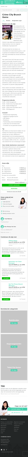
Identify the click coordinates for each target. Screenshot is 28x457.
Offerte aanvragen (14, 185)
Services (3, 431)
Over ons (16, 429)
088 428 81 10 (6, 202)
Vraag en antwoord (18, 424)
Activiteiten (16, 427)
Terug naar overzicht (6, 10)
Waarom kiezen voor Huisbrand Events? (10, 394)
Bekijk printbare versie (8, 214)
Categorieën (17, 425)
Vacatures (3, 429)
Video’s (15, 431)
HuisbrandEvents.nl (9, 2)
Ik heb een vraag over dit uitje (14, 191)
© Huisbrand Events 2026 (7, 452)
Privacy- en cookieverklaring (7, 422)
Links (2, 433)
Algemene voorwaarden (19, 422)
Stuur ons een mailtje (7, 206)
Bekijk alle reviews (6, 232)
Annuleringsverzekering (6, 424)
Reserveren (14, 188)
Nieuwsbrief (3, 425)
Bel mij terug (5, 211)
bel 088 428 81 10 (17, 413)
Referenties (3, 427)
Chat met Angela (6, 204)
